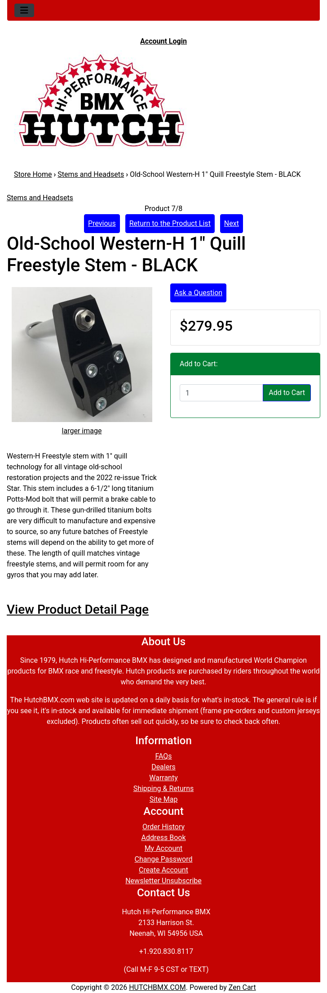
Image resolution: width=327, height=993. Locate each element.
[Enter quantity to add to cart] (221, 392)
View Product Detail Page (78, 609)
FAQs (163, 756)
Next (231, 223)
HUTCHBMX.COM (157, 987)
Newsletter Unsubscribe (163, 880)
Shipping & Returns (163, 788)
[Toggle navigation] (24, 10)
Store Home (33, 174)
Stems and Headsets (90, 174)
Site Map (164, 799)
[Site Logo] (163, 99)
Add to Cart (287, 392)
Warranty (163, 777)
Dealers (163, 767)
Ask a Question (198, 292)
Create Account (163, 870)
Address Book (163, 837)
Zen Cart (242, 987)
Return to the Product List (170, 223)
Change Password (164, 859)
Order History (163, 826)
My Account (164, 848)
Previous (102, 223)
